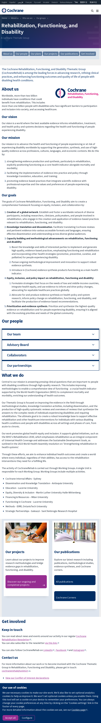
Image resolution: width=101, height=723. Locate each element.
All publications (64, 581)
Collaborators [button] (16, 355)
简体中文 (93, 2)
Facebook (61, 650)
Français (29, 2)
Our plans (36, 53)
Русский (37, 2)
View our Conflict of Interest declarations (27, 677)
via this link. (51, 643)
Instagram (78, 650)
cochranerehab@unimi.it (15, 670)
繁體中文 (83, 2)
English (4, 2)
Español (12, 2)
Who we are (27, 18)
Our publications (69, 53)
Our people (21, 53)
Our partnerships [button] (19, 365)
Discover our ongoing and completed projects (21, 583)
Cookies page (78, 709)
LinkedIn (48, 650)
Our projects (50, 53)
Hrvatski (46, 2)
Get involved (87, 53)
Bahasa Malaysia (66, 2)
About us (15, 18)
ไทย (76, 2)
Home (4, 18)
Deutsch (55, 2)
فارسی (20, 2)
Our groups (41, 18)
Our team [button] (14, 334)
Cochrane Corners (66, 597)
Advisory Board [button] (18, 345)
